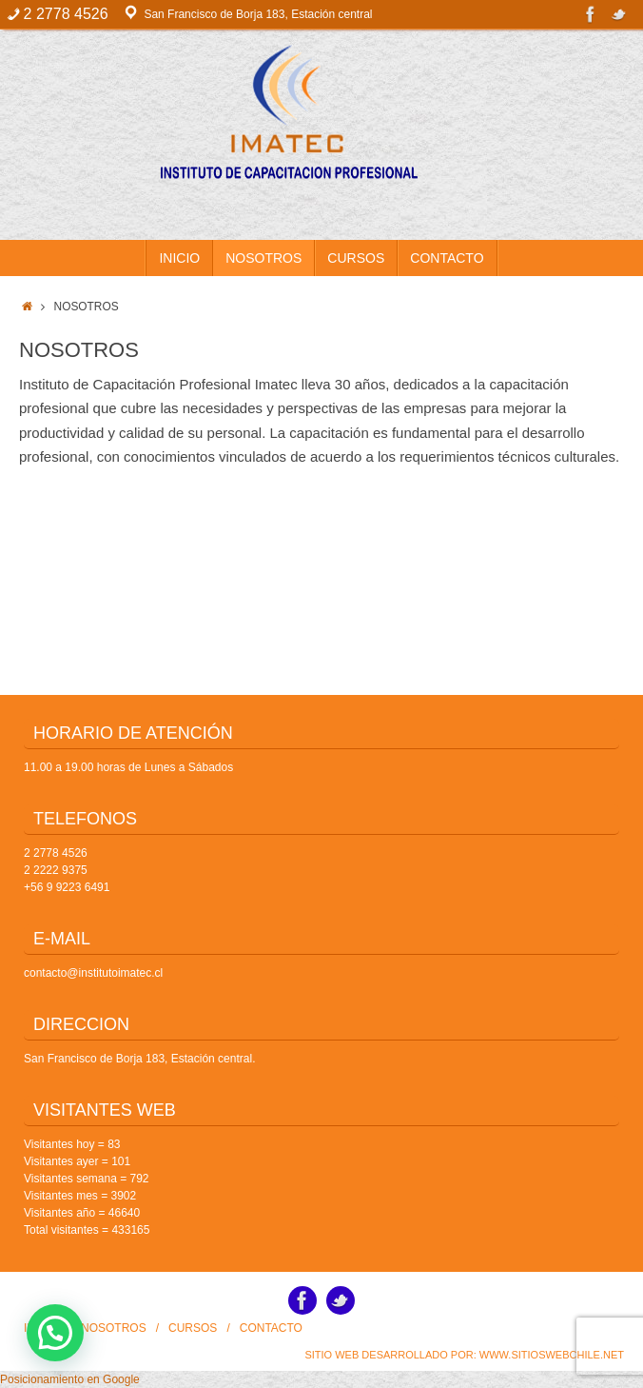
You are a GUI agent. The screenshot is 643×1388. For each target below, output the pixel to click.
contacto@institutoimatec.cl (93, 973)
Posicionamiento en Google (70, 1379)
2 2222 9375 (56, 870)
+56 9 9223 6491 (66, 887)
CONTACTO (271, 1328)
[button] (55, 1332)
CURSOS (192, 1328)
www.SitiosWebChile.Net (551, 1354)
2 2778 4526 (56, 853)
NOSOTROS (113, 1328)
